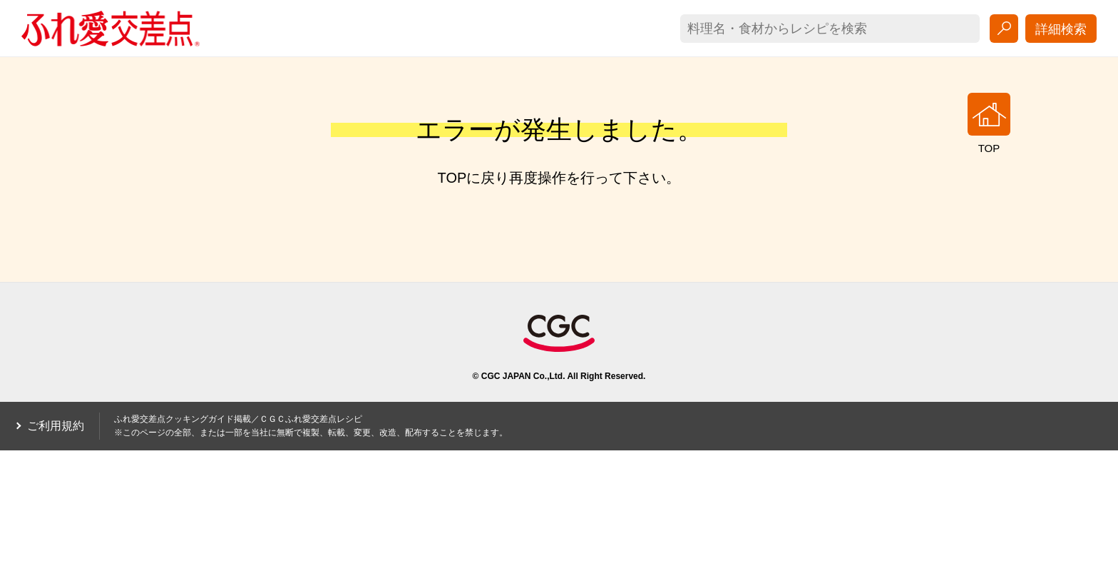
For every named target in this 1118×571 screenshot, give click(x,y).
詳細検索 (1061, 29)
